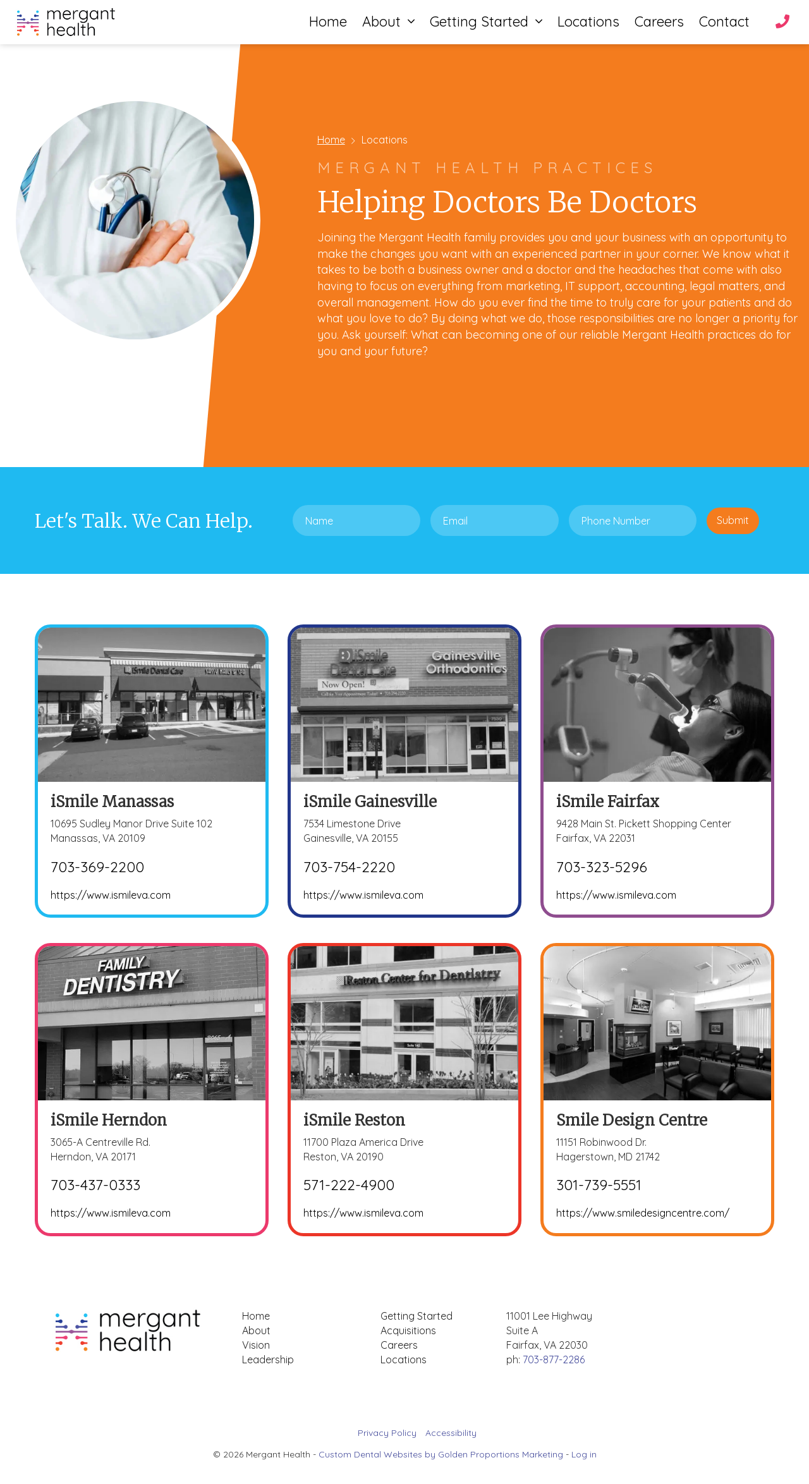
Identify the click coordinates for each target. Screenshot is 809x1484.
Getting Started (486, 21)
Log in (584, 1454)
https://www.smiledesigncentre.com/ (642, 1213)
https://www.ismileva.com (111, 895)
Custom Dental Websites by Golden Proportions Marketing (441, 1454)
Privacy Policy (387, 1432)
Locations (588, 21)
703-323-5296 (601, 867)
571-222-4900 (348, 1185)
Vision (256, 1345)
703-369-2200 (97, 867)
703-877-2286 (554, 1359)
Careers (659, 21)
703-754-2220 (349, 867)
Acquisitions (408, 1330)
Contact (724, 21)
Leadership (268, 1359)
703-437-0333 (95, 1185)
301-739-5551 (599, 1185)
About (388, 21)
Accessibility (451, 1432)
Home (328, 21)
